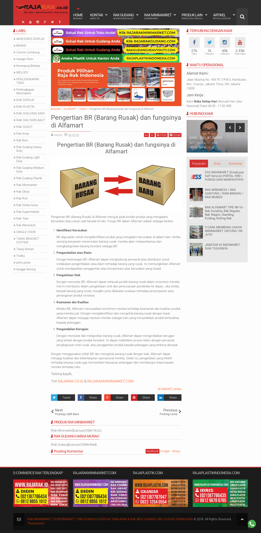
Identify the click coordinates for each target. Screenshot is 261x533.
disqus (176, 451)
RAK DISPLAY (25, 100)
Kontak (96, 16)
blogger (165, 451)
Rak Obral (22, 191)
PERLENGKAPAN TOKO (27, 81)
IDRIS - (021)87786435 (205, 138)
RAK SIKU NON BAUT (30, 120)
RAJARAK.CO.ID (70, 381)
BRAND (21, 45)
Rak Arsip (22, 133)
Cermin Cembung (28, 52)
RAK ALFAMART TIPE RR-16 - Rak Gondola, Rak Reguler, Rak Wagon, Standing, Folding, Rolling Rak (224, 213)
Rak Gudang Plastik (29, 178)
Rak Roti (22, 198)
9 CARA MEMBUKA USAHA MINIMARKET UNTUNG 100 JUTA (223, 230)
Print (162, 135)
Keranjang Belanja (28, 66)
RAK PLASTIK (25, 107)
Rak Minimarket (157, 16)
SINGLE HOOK (26, 232)
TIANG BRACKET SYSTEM (27, 240)
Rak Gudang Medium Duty (30, 169)
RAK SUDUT (24, 127)
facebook (152, 451)
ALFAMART (164, 389)
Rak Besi (22, 140)
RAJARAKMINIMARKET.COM (110, 381)
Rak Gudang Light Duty (28, 159)
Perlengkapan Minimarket (25, 91)
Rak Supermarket (27, 212)
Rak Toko (22, 218)
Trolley (20, 256)
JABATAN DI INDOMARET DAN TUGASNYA (222, 246)
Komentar (235, 163)
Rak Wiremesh (26, 225)
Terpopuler (199, 163)
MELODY (22, 72)
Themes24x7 (36, 523)
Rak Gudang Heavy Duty (29, 149)
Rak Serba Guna (27, 205)
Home (78, 16)
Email (175, 135)
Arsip (217, 163)
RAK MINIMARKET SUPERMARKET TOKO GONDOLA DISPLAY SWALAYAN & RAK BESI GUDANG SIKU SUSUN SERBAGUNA (110, 519)
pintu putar (23, 262)
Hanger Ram (24, 59)
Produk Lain (192, 16)
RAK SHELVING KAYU (30, 113)
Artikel (222, 16)
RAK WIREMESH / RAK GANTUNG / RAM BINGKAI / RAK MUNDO (224, 193)
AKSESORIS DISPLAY (30, 39)
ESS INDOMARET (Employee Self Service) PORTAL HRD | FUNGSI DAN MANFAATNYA (224, 175)
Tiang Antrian (25, 249)
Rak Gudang (123, 16)
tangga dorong (25, 269)
